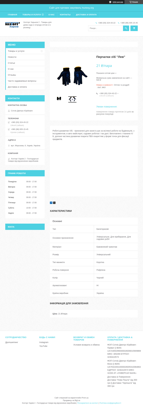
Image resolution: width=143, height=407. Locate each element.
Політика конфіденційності (110, 403)
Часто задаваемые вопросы (22, 81)
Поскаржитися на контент (87, 403)
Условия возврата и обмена (86, 345)
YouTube (43, 346)
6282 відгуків (118, 2)
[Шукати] (126, 28)
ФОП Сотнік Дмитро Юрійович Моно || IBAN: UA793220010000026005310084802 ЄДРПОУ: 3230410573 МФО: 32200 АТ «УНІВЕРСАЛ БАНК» (124, 367)
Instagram (43, 342)
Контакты (65, 15)
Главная (12, 15)
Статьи (11, 63)
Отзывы (12, 75)
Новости (12, 57)
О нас (51, 15)
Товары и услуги (31, 15)
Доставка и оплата (86, 15)
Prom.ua (85, 398)
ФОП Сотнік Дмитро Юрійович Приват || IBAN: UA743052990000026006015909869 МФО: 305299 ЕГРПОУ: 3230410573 (124, 351)
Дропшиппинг (11, 342)
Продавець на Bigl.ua (71, 400)
